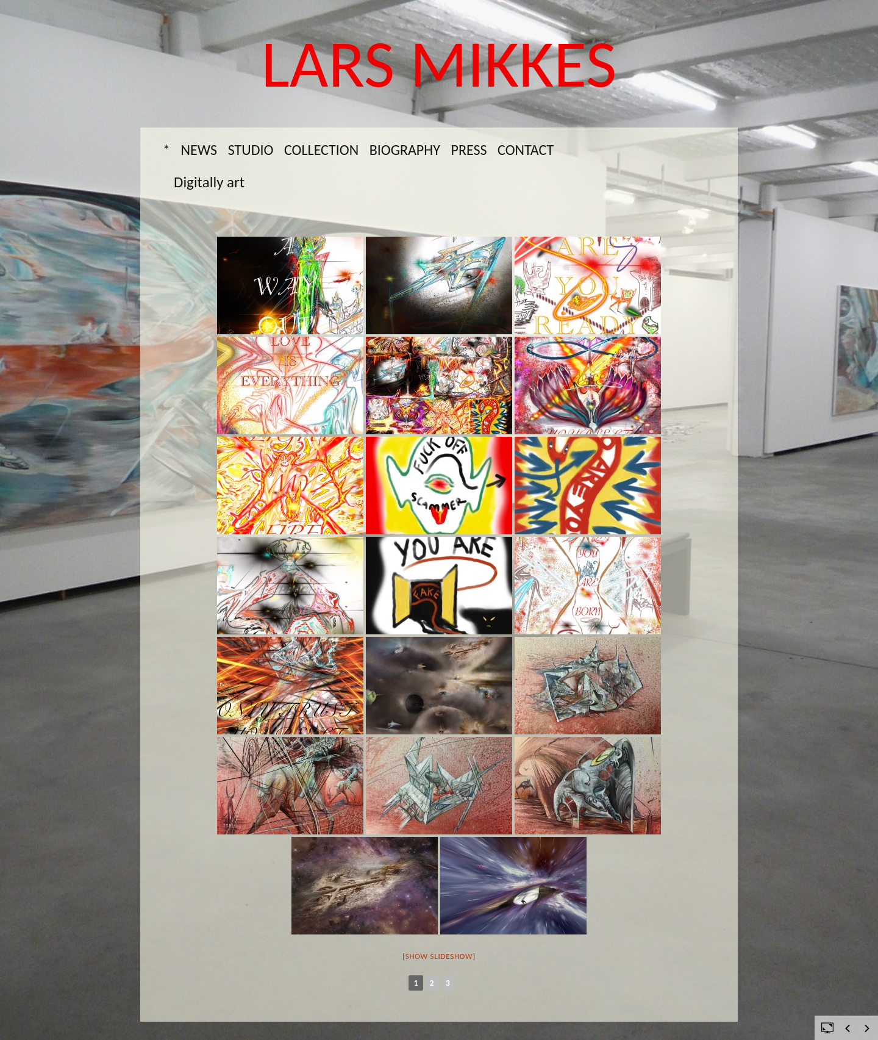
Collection (321, 150)
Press (469, 150)
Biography (404, 150)
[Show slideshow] (439, 956)
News (199, 150)
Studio (251, 150)
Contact (526, 150)
